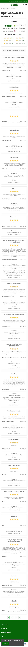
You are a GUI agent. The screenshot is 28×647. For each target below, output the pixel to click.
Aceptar (5, 643)
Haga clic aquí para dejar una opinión (14, 50)
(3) (20, 38)
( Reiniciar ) (20, 34)
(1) (8, 40)
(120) (8, 38)
